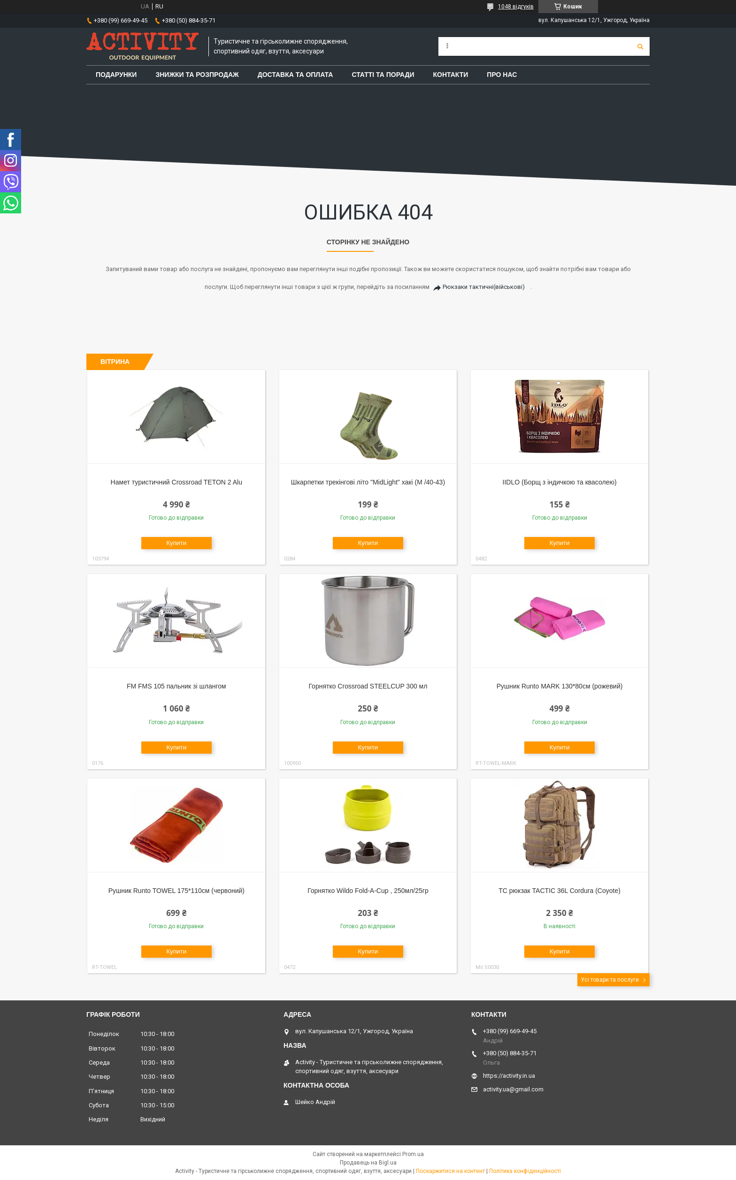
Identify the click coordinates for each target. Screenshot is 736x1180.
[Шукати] (640, 46)
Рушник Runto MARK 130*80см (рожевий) (560, 686)
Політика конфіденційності (525, 1171)
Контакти (450, 74)
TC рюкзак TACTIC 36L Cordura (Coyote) (559, 890)
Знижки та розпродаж (196, 74)
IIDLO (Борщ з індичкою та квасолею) (560, 482)
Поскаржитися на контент (450, 1171)
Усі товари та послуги (610, 979)
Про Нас (502, 74)
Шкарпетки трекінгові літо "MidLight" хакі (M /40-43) (368, 482)
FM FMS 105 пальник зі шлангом (176, 686)
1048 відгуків (516, 6)
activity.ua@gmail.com (513, 1089)
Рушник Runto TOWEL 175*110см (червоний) (176, 890)
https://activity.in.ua (509, 1075)
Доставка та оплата (295, 74)
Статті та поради (383, 74)
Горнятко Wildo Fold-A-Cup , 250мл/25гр (368, 890)
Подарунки (116, 74)
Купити (176, 542)
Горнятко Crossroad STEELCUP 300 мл (367, 686)
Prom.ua (413, 1154)
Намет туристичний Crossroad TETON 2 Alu (176, 482)
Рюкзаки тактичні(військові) (484, 286)
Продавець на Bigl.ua (368, 1162)
